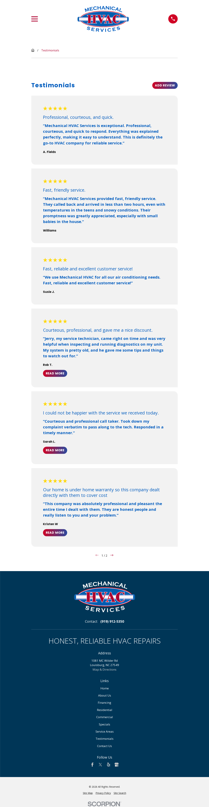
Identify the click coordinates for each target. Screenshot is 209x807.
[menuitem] (88, 793)
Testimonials (104, 739)
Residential (104, 710)
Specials (104, 724)
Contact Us (104, 746)
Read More (55, 373)
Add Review (165, 85)
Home (104, 688)
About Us (104, 695)
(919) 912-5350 (112, 621)
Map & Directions (104, 669)
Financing (104, 703)
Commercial (104, 717)
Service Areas (105, 731)
